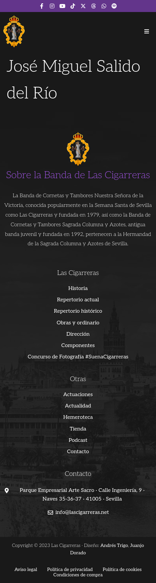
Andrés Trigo (114, 545)
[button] (147, 31)
